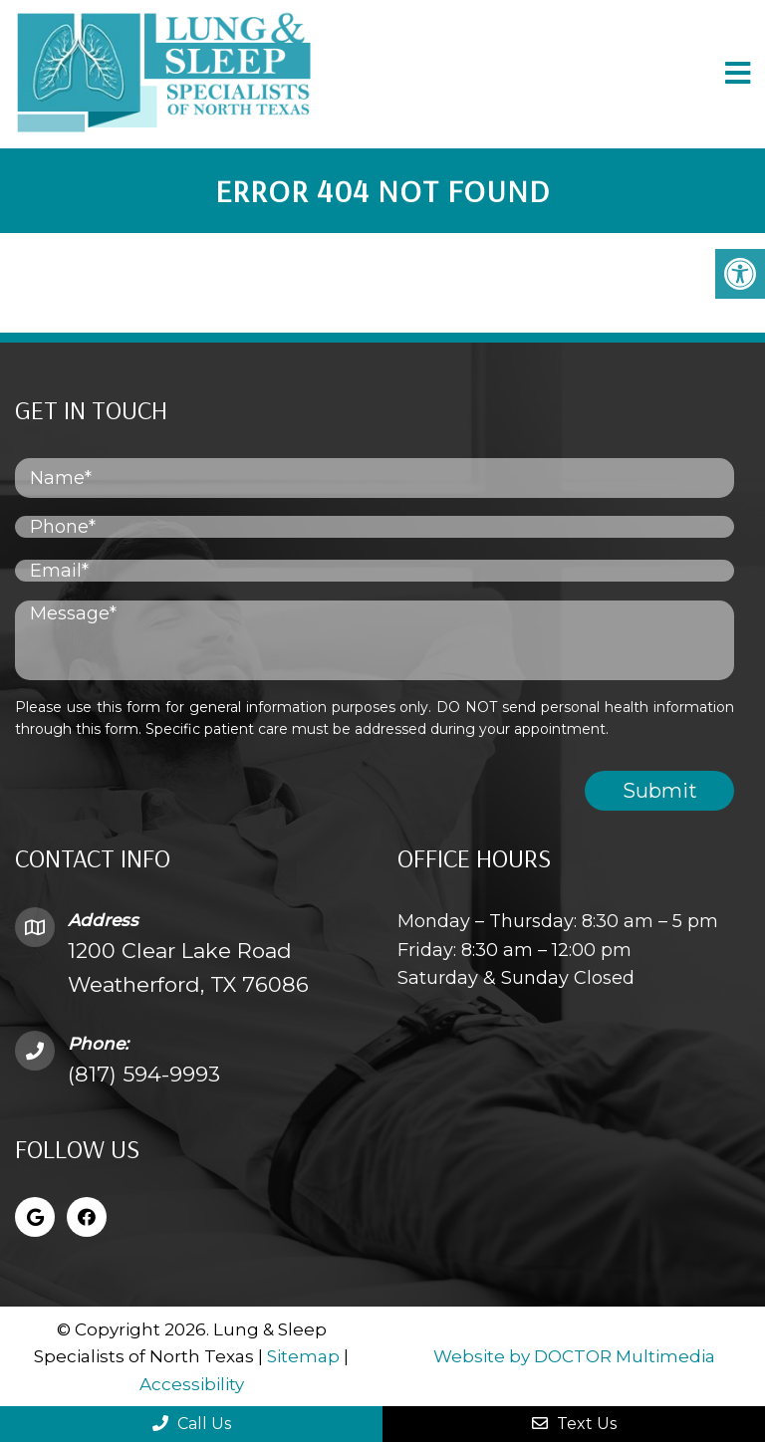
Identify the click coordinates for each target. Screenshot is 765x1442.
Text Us (574, 1423)
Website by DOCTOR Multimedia (574, 1356)
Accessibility (191, 1384)
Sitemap (303, 1356)
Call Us (191, 1423)
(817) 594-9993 (144, 1074)
